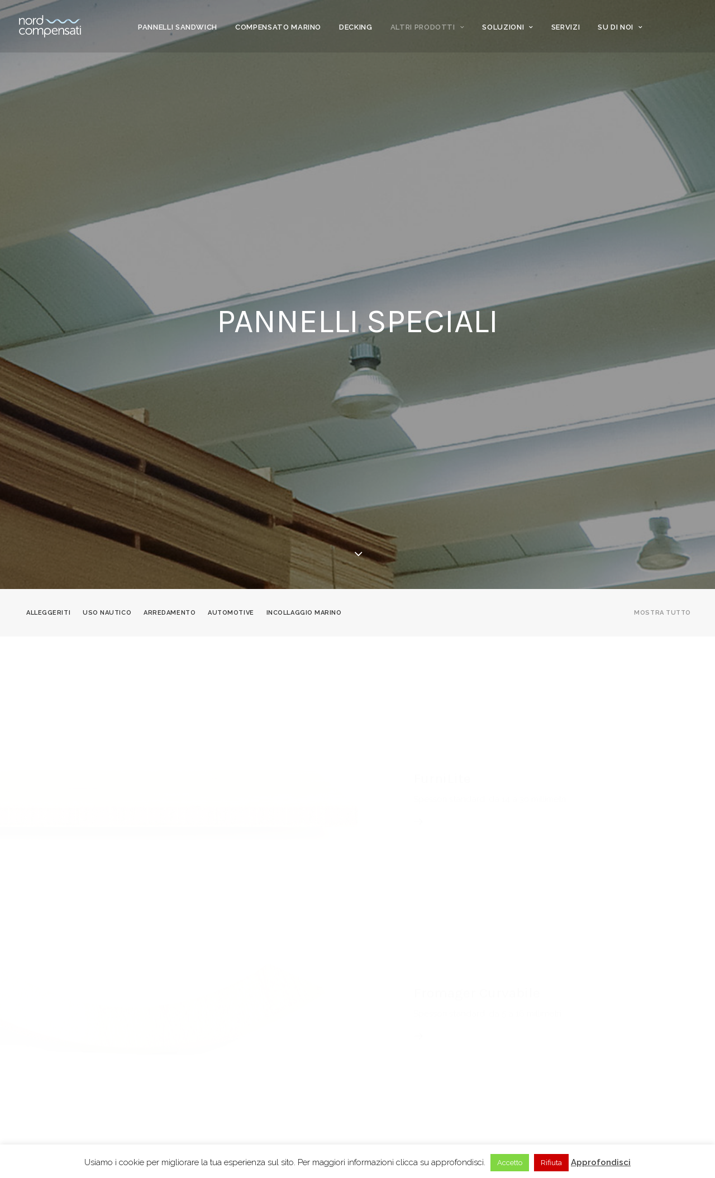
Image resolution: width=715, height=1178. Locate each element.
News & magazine (399, 1019)
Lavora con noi (397, 1074)
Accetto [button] (509, 1162)
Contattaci (390, 1046)
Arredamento (170, 277)
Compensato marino (278, 27)
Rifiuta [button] (551, 1162)
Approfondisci (601, 1162)
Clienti (218, 1019)
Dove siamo (389, 1060)
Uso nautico (107, 277)
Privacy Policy (232, 1046)
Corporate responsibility (254, 1033)
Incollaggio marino (304, 277)
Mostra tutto (662, 277)
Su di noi (620, 27)
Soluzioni (507, 27)
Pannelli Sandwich (177, 27)
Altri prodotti (427, 27)
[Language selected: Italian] (639, 1058)
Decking (356, 27)
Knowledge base (399, 1033)
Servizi (565, 27)
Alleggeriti (48, 277)
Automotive (231, 277)
